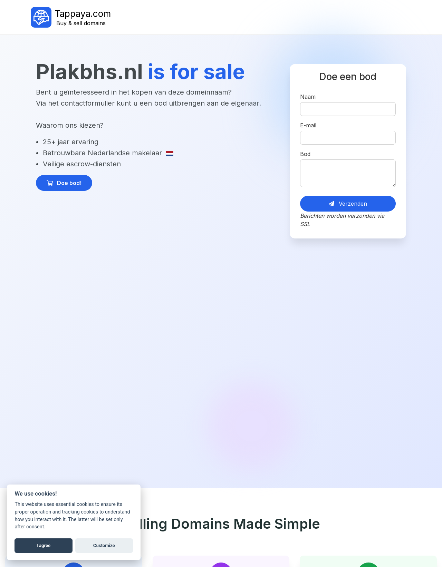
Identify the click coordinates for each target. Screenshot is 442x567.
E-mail (308, 125)
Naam (308, 96)
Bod (305, 153)
